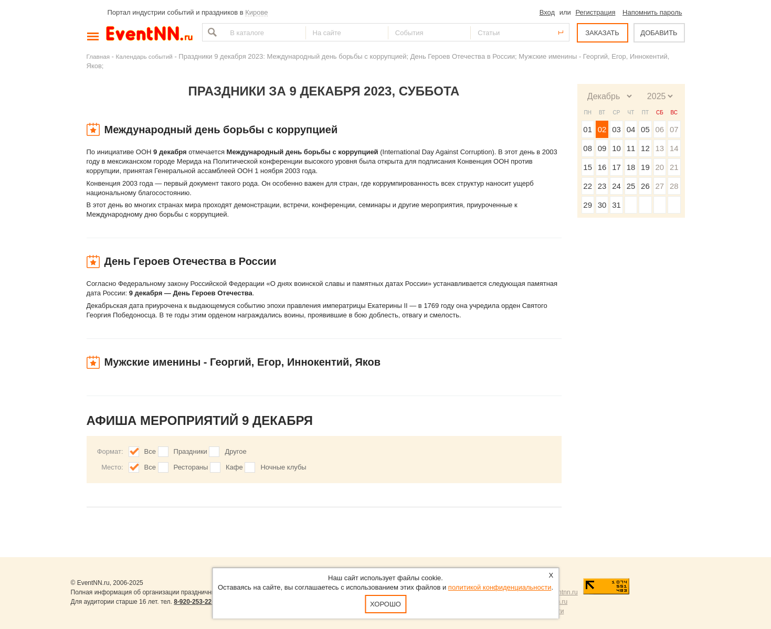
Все (150, 451)
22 (587, 186)
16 (602, 167)
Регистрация (595, 12)
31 (616, 204)
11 (631, 148)
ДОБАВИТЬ (658, 33)
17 (616, 167)
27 (659, 186)
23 (602, 186)
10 (616, 148)
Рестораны (191, 467)
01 (587, 129)
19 (645, 167)
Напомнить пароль (652, 12)
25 (631, 186)
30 (602, 204)
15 (587, 167)
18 (631, 167)
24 (616, 186)
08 (587, 148)
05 (645, 129)
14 (674, 148)
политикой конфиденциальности (500, 587)
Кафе (234, 467)
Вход (547, 12)
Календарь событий (144, 56)
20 (659, 167)
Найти (211, 32)
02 (602, 129)
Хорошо (385, 604)
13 (659, 148)
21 (674, 167)
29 (587, 204)
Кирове (256, 12)
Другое (235, 451)
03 (616, 129)
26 (645, 186)
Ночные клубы (283, 467)
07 (674, 129)
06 (659, 129)
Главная (98, 56)
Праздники (190, 451)
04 (631, 129)
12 (645, 148)
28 (674, 186)
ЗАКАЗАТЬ (602, 33)
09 (602, 148)
